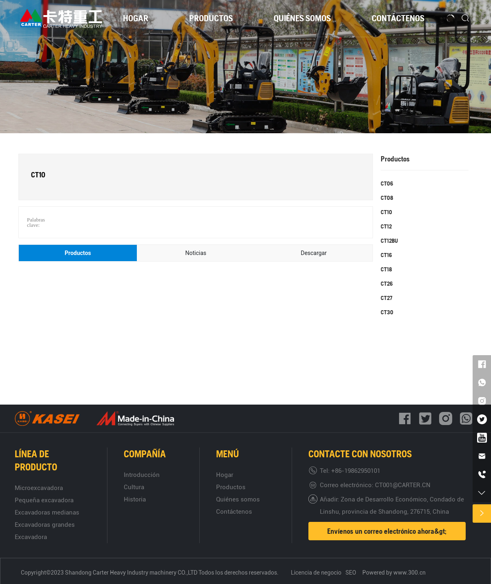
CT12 (386, 226)
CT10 (386, 212)
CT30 (387, 312)
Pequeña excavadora (44, 500)
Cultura (134, 487)
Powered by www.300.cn (394, 572)
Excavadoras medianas (47, 512)
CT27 (386, 298)
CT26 (387, 283)
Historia (135, 499)
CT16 (386, 255)
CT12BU (389, 240)
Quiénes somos (238, 499)
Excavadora (31, 537)
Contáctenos (234, 511)
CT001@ (386, 485)
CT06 (387, 183)
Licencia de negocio (316, 572)
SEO (351, 572)
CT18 (386, 269)
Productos (231, 487)
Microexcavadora (39, 488)
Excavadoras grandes (45, 524)
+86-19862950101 (355, 470)
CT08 (387, 198)
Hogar (224, 475)
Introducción (142, 475)
